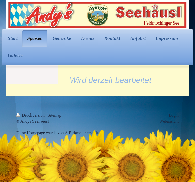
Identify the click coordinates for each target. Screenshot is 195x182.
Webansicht (169, 121)
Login (174, 115)
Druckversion (31, 115)
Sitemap (54, 115)
